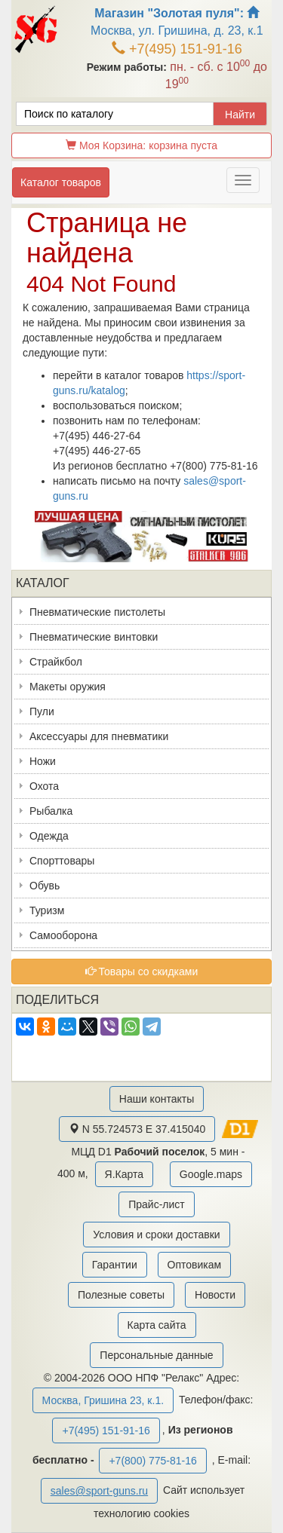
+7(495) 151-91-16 (177, 49)
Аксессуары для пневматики (98, 736)
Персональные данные (156, 1355)
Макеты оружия (67, 687)
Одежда (49, 836)
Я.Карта (124, 1174)
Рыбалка (50, 811)
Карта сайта (157, 1325)
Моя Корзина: (141, 145)
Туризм (46, 910)
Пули (41, 711)
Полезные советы (121, 1295)
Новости (215, 1295)
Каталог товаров (60, 182)
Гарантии (114, 1265)
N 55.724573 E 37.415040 (137, 1129)
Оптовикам (195, 1265)
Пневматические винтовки (93, 637)
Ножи (42, 761)
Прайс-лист (156, 1204)
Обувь (44, 886)
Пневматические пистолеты (97, 612)
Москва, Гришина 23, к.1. (103, 1400)
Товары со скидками (141, 971)
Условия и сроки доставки (156, 1235)
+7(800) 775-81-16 (152, 1461)
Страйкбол (55, 662)
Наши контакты (156, 1099)
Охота (44, 786)
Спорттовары (61, 861)
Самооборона (63, 935)
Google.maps (211, 1174)
